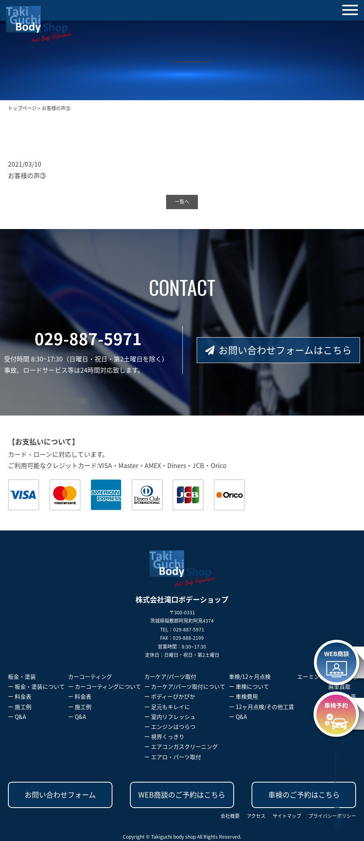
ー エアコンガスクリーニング (181, 746)
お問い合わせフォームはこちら (278, 350)
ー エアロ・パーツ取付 (172, 757)
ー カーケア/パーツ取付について (184, 686)
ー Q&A (17, 717)
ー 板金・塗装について (36, 686)
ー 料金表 (19, 696)
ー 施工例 (19, 707)
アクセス (256, 816)
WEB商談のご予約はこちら (181, 794)
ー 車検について (249, 686)
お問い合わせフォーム (60, 794)
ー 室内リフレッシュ (170, 717)
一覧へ (182, 201)
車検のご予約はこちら (304, 794)
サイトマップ (287, 816)
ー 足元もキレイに (167, 707)
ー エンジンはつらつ (170, 726)
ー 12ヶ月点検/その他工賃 (261, 707)
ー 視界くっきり (164, 736)
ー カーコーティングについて (104, 686)
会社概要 (230, 816)
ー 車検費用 (243, 696)
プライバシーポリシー (332, 816)
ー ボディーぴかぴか (169, 696)
